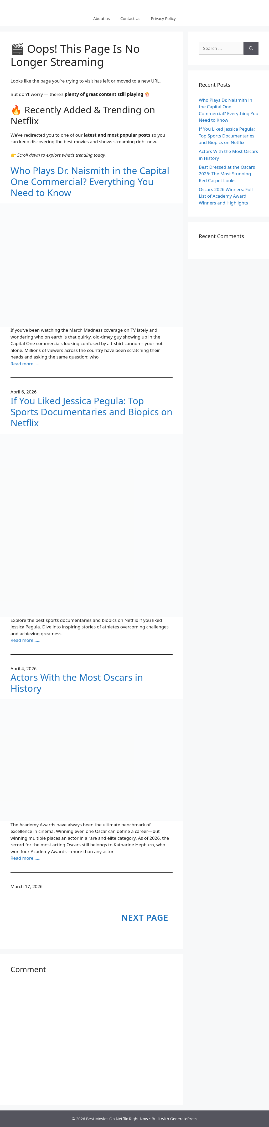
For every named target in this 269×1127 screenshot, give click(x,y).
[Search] (251, 48)
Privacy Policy (163, 18)
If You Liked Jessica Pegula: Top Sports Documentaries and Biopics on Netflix (91, 411)
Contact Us (130, 18)
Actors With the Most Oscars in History (77, 683)
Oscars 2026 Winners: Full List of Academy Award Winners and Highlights (226, 196)
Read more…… (25, 364)
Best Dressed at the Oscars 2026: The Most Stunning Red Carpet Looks (227, 173)
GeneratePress (183, 1118)
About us (101, 18)
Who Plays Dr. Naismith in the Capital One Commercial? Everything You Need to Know (90, 181)
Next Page (144, 917)
